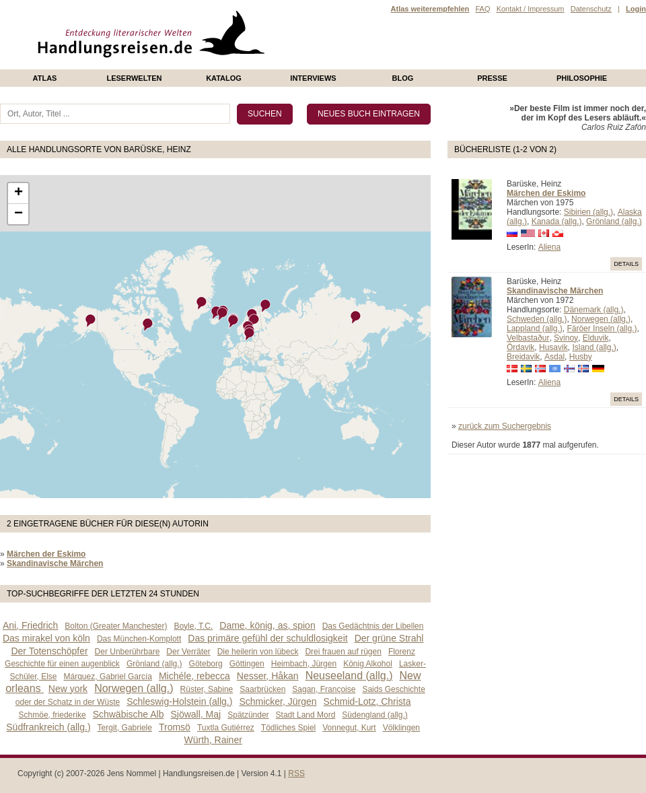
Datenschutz (591, 9)
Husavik (553, 347)
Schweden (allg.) (537, 319)
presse (492, 78)
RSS (296, 773)
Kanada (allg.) (557, 221)
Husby (580, 356)
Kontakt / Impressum (531, 9)
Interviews (313, 78)
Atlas (45, 78)
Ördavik (520, 347)
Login (636, 9)
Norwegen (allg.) (601, 319)
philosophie (582, 78)
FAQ (482, 9)
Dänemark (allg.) (594, 309)
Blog (403, 78)
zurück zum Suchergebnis (504, 426)
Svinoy (566, 338)
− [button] (18, 214)
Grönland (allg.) (614, 221)
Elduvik (596, 338)
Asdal (554, 356)
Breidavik (523, 356)
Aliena (549, 247)
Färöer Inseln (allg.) (602, 328)
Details (626, 264)
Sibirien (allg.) (588, 212)
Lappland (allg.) (535, 328)
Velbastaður (528, 338)
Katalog (224, 78)
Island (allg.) (594, 347)
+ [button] (18, 193)
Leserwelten (134, 78)
